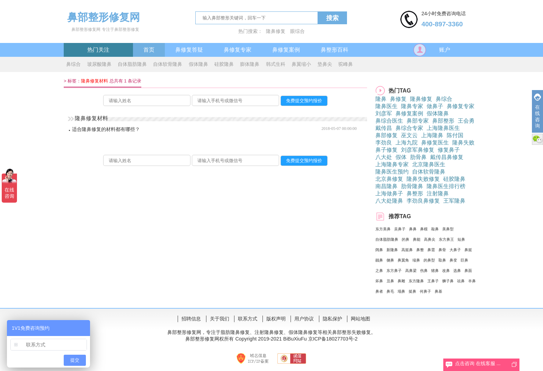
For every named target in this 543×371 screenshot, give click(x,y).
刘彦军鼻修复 (417, 150)
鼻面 (468, 270)
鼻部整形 (443, 121)
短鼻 (461, 239)
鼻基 (438, 291)
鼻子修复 (386, 150)
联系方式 (247, 318)
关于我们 (219, 318)
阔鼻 (379, 250)
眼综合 (297, 31)
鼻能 (416, 239)
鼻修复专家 (237, 50)
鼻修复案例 (286, 50)
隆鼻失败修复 (423, 179)
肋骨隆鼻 (412, 186)
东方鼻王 (446, 239)
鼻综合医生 (389, 121)
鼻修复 (398, 99)
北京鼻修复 (389, 179)
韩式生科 (275, 64)
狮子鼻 (448, 281)
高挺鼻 (407, 250)
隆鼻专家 (412, 106)
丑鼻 (390, 281)
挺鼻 (412, 291)
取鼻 (442, 260)
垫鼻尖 (325, 64)
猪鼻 (435, 270)
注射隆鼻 (438, 193)
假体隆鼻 (198, 64)
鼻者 (379, 291)
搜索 (332, 18)
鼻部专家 (418, 121)
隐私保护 (332, 318)
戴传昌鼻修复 (446, 157)
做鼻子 (435, 106)
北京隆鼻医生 (428, 164)
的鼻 (405, 239)
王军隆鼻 (454, 201)
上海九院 (406, 142)
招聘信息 (191, 318)
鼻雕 (401, 281)
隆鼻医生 (386, 106)
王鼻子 (433, 281)
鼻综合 (73, 64)
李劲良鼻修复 (423, 201)
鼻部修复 (386, 135)
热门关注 (98, 50)
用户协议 (304, 318)
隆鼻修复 (275, 31)
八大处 (383, 157)
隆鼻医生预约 (392, 172)
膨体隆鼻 (249, 64)
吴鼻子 (400, 229)
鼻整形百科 (334, 50)
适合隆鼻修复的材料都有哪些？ (106, 129)
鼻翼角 (403, 260)
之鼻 (379, 270)
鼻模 (424, 229)
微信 (537, 139)
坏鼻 (379, 281)
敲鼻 (435, 229)
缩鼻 (416, 260)
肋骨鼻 (418, 157)
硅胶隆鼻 (224, 64)
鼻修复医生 (435, 142)
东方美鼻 (383, 229)
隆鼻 (380, 99)
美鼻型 (448, 229)
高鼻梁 (411, 270)
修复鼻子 (449, 150)
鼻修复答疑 (189, 50)
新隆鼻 (392, 250)
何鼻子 (425, 291)
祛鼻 (461, 281)
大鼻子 (455, 250)
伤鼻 (424, 270)
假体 (401, 157)
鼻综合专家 (409, 128)
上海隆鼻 (432, 135)
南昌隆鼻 (386, 186)
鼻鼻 (413, 229)
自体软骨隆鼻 (167, 64)
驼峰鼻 (345, 64)
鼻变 (453, 260)
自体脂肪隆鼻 (132, 64)
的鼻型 (429, 260)
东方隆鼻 (416, 281)
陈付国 (455, 135)
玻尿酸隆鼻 (99, 64)
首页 (148, 50)
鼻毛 (390, 291)
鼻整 (420, 250)
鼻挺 (468, 250)
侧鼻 (390, 260)
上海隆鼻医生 (443, 128)
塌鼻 (401, 291)
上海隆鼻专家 (392, 164)
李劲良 (383, 142)
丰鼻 (472, 281)
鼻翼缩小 (301, 64)
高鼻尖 (429, 239)
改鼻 (446, 270)
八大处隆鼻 (389, 201)
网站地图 (360, 318)
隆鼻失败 (463, 142)
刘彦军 (383, 113)
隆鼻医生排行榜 (446, 186)
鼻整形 (415, 193)
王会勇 (466, 121)
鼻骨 (442, 250)
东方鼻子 (394, 270)
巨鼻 (464, 260)
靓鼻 (379, 260)
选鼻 (457, 270)
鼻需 (431, 250)
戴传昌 (383, 128)
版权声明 (276, 318)
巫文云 (409, 135)
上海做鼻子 (389, 193)
